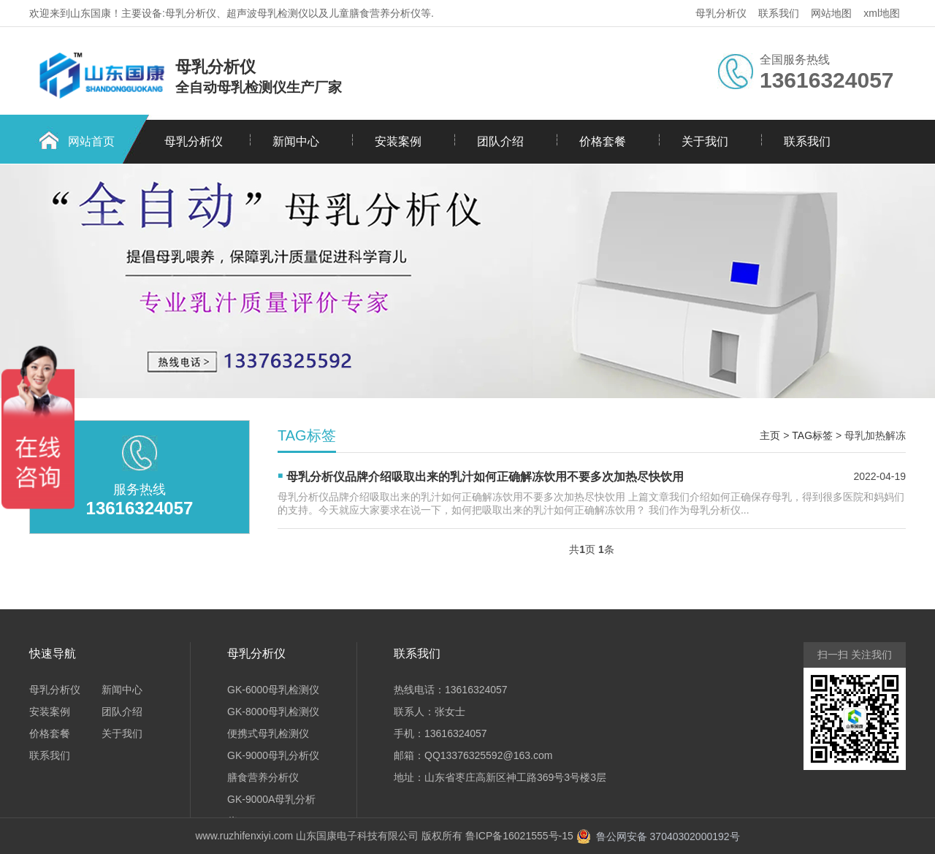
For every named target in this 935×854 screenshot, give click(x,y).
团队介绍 (500, 141)
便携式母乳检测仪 (268, 733)
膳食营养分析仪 (263, 777)
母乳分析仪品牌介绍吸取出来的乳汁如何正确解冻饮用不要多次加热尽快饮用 (485, 476)
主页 (770, 435)
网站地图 (831, 13)
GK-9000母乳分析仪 (273, 755)
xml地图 (881, 13)
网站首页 (91, 141)
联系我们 (778, 13)
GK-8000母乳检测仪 (273, 711)
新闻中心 (295, 141)
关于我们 (705, 141)
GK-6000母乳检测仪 (273, 689)
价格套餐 (602, 141)
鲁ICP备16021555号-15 (519, 836)
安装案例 (398, 141)
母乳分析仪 (721, 13)
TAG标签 (812, 435)
